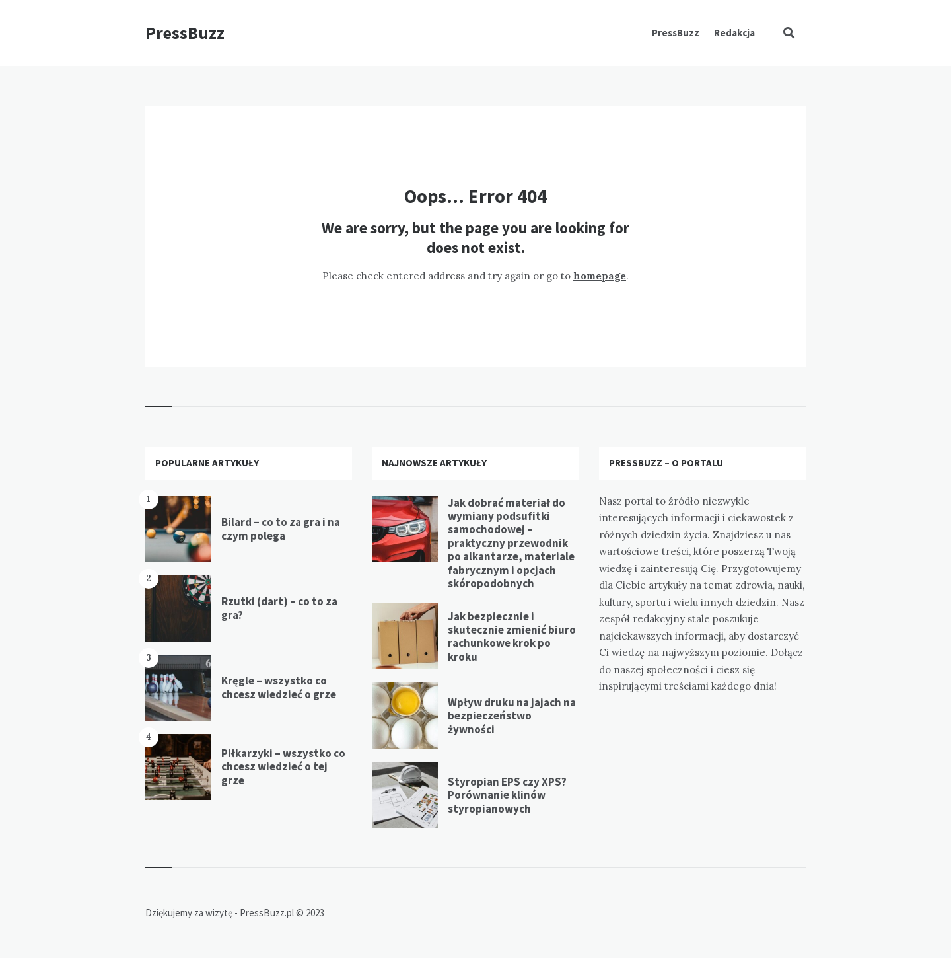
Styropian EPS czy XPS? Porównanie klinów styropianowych (507, 795)
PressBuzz (185, 33)
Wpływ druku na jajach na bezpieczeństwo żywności (512, 716)
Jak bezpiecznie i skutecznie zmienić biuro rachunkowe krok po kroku (512, 636)
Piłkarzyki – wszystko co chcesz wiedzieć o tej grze (283, 767)
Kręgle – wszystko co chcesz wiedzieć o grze (278, 687)
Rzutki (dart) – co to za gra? (279, 608)
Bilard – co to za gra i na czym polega (280, 528)
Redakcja (734, 32)
